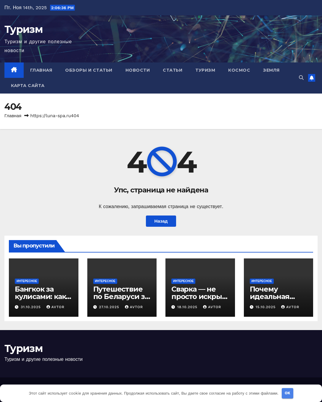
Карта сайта (28, 85)
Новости (137, 70)
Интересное (27, 281)
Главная (41, 70)
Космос (239, 70)
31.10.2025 (31, 307)
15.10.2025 (266, 307)
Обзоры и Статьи (88, 70)
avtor (55, 307)
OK (287, 393)
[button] (301, 78)
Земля (271, 70)
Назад (161, 221)
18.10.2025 (188, 307)
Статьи (172, 70)
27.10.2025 (109, 307)
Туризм (23, 29)
